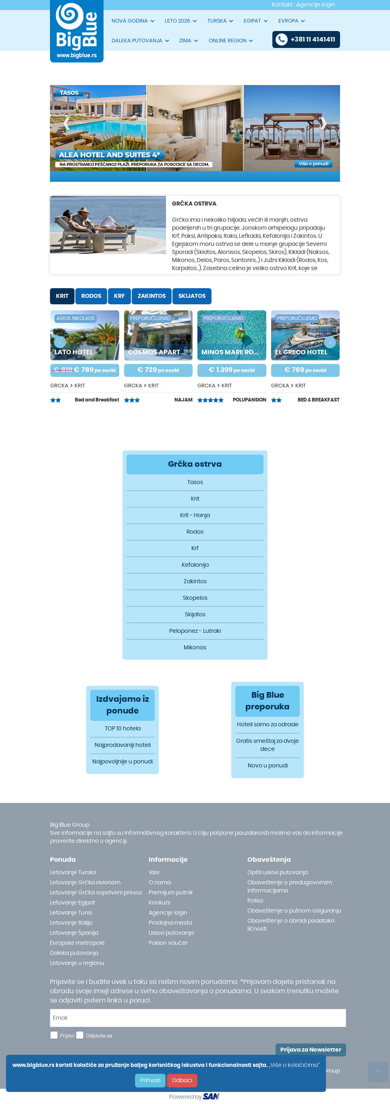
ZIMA (189, 40)
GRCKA (59, 386)
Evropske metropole (77, 943)
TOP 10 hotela (123, 729)
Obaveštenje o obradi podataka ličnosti (290, 925)
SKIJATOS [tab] (191, 296)
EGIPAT (256, 21)
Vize (154, 872)
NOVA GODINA (134, 21)
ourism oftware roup (212, 1097)
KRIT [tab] (62, 296)
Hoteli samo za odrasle (268, 725)
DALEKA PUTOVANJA (141, 40)
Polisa (255, 901)
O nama (160, 883)
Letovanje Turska (73, 872)
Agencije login (168, 913)
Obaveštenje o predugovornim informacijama (289, 887)
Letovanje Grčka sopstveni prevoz (96, 893)
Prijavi (67, 1035)
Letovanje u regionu (77, 963)
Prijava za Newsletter (310, 1050)
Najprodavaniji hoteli (123, 745)
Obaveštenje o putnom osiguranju (294, 911)
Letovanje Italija (71, 923)
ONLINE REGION (231, 40)
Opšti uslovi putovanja (277, 872)
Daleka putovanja (74, 953)
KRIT (80, 386)
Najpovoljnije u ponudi (122, 762)
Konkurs (159, 903)
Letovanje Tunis (71, 913)
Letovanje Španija (74, 933)
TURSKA (220, 21)
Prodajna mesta (170, 923)
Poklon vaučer (168, 943)
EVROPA (292, 21)
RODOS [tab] (91, 296)
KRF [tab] (119, 296)
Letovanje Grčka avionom (85, 883)
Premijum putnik (171, 893)
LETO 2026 (181, 21)
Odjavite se (99, 1035)
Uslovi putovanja (171, 933)
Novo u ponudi (268, 766)
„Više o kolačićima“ (294, 1065)
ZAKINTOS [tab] (152, 296)
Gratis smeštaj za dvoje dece (267, 746)
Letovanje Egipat (72, 903)
